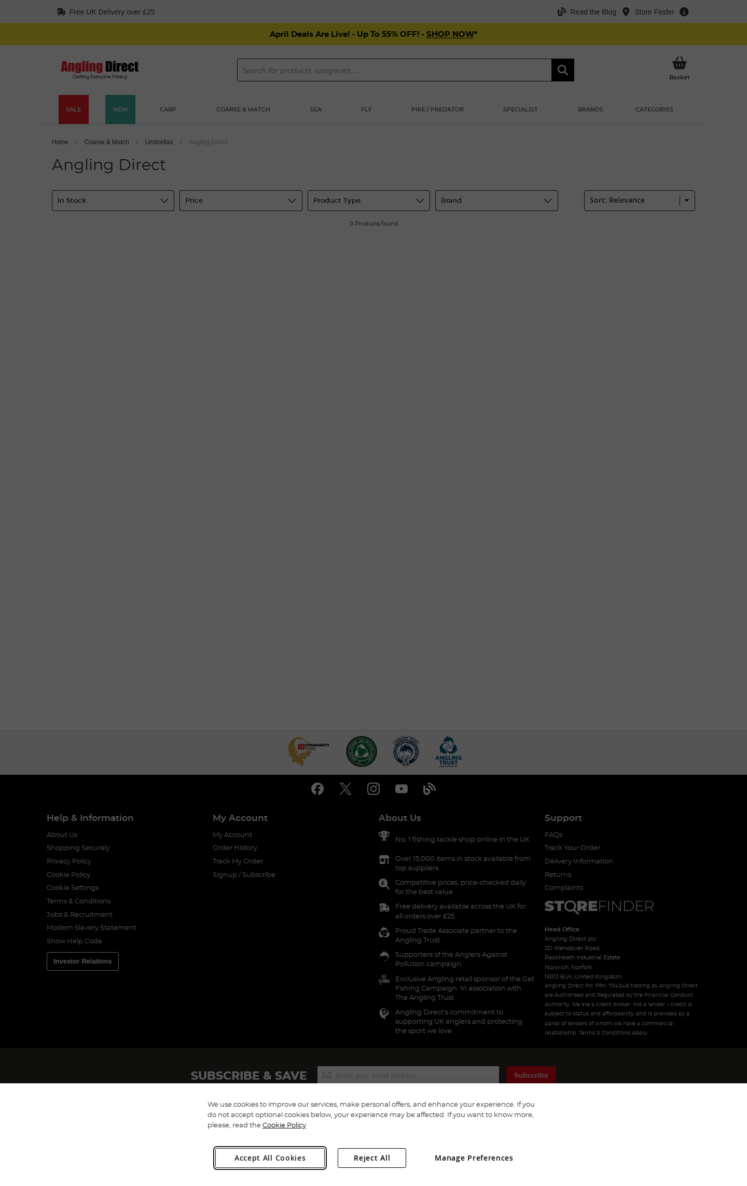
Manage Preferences (474, 1158)
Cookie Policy (284, 1125)
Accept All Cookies (270, 1158)
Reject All (372, 1158)
